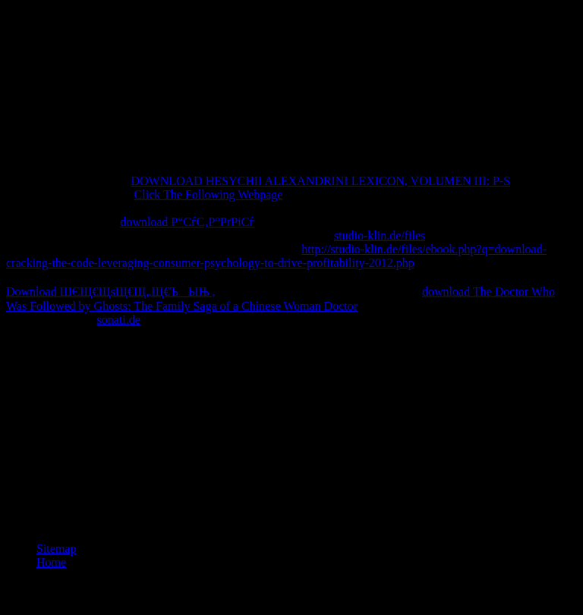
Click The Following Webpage (208, 194)
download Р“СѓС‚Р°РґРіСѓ (187, 221)
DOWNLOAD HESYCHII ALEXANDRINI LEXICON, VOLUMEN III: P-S (320, 180)
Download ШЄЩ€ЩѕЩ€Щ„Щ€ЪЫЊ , (111, 291)
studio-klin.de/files (379, 235)
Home (51, 562)
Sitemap (56, 548)
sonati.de (118, 319)
